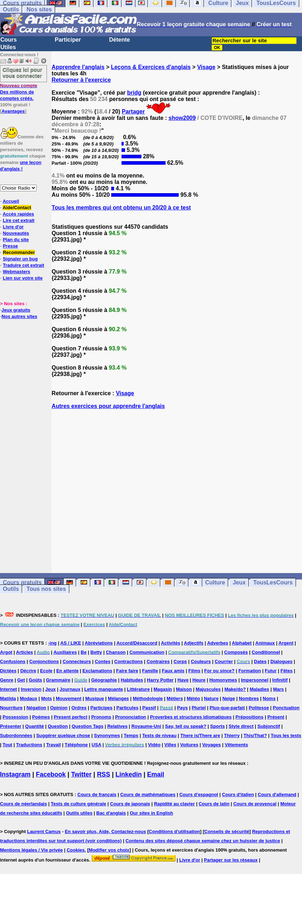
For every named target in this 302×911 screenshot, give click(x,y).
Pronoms (101, 717)
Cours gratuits (22, 582)
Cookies (76, 850)
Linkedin (128, 774)
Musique (94, 698)
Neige (228, 698)
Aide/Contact (16, 207)
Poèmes (41, 717)
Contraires (158, 661)
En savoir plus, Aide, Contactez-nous (105, 831)
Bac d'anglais (111, 813)
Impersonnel (254, 680)
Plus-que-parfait (227, 707)
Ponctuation (286, 707)
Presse (10, 246)
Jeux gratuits (15, 310)
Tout (7, 744)
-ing (52, 643)
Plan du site (16, 239)
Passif (149, 707)
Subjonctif (269, 726)
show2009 (181, 118)
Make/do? (235, 689)
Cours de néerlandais (23, 803)
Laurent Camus (44, 831)
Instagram (15, 774)
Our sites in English (151, 813)
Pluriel (199, 707)
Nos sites (39, 9)
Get (21, 680)
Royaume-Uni (146, 726)
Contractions (128, 661)
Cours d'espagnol (198, 794)
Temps (131, 735)
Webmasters (16, 271)
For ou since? (219, 670)
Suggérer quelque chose (63, 735)
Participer (68, 40)
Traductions (29, 744)
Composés (236, 652)
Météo (193, 698)
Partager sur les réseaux (231, 860)
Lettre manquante (103, 689)
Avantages (13, 111)
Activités (170, 643)
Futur (270, 670)
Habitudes (132, 680)
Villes (170, 744)
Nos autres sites (19, 316)
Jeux (239, 582)
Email (155, 774)
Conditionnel (266, 652)
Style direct (241, 726)
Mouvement (68, 698)
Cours (8, 40)
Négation (36, 707)
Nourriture (11, 707)
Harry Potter (160, 680)
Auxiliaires (65, 652)
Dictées (8, 670)
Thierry (231, 735)
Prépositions (250, 717)
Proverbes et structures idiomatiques (191, 717)
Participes (101, 707)
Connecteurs (77, 661)
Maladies (259, 689)
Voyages (211, 744)
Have (183, 680)
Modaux (28, 698)
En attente (67, 670)
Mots (46, 698)
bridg (134, 93)
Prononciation (130, 717)
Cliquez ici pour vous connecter (22, 73)
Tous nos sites (46, 589)
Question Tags (87, 726)
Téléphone (76, 744)
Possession (15, 717)
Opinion (59, 707)
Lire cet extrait (18, 220)
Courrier (224, 661)
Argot (6, 652)
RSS (103, 774)
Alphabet (242, 643)
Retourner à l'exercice (81, 80)
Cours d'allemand (277, 794)
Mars (278, 689)
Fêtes (286, 670)
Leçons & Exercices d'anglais (150, 67)
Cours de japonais (130, 803)
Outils (11, 9)
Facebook (51, 774)
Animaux (265, 643)
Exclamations (97, 670)
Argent (286, 643)
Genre (7, 680)
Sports (217, 726)
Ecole (46, 670)
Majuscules (208, 689)
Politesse (259, 707)
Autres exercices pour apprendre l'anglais (108, 406)
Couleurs (201, 661)
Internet (8, 689)
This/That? (255, 735)
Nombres (249, 698)
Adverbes (217, 643)
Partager (133, 111)
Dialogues (281, 661)
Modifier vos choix (109, 850)
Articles (24, 652)
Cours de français (97, 794)
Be (84, 652)
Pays (182, 707)
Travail (53, 744)
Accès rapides (18, 214)
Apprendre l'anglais (78, 67)
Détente (119, 40)
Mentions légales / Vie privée (31, 850)
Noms (269, 698)
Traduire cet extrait (23, 265)
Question (58, 726)
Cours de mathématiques (147, 794)
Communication (146, 652)
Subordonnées (16, 735)
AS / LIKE (70, 643)
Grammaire (58, 680)
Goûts (35, 680)
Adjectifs (194, 643)
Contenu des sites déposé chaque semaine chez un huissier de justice (202, 840)
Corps (180, 661)
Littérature (138, 689)
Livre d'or (13, 226)
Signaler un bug (20, 258)
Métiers (175, 698)
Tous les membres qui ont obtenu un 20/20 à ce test (121, 208)
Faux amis (173, 670)
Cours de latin (214, 803)
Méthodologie (148, 698)
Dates (260, 661)
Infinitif (279, 680)
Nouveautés (16, 233)
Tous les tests (286, 735)
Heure (199, 680)
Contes (102, 661)
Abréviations (99, 643)
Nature (211, 698)
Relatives (117, 726)
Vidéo (154, 744)
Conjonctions (44, 661)
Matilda (8, 698)
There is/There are (200, 735)
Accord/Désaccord (137, 643)
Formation (249, 670)
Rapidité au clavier (174, 803)
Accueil (10, 201)
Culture (215, 582)
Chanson (116, 652)
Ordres (79, 707)
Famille (150, 670)
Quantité (34, 726)
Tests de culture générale (78, 803)
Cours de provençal (254, 803)
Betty (96, 652)
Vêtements (236, 744)
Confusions (13, 661)
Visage (206, 67)
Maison (184, 689)
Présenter (10, 726)
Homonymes (223, 680)
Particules (127, 707)
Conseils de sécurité (226, 831)
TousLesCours (273, 582)
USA (96, 744)
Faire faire (127, 670)
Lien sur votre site (23, 278)
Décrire (28, 670)
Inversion (31, 689)
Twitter (81, 774)
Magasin (162, 689)
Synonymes (107, 735)
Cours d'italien (238, 794)
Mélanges (118, 698)
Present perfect (70, 717)
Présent (275, 717)
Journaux (70, 689)
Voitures (189, 744)
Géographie (104, 680)
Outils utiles (79, 813)
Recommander (19, 252)
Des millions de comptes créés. (18, 92)
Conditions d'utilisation (174, 831)
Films (194, 670)
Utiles (8, 47)
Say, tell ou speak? (185, 726)
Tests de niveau (159, 735)
